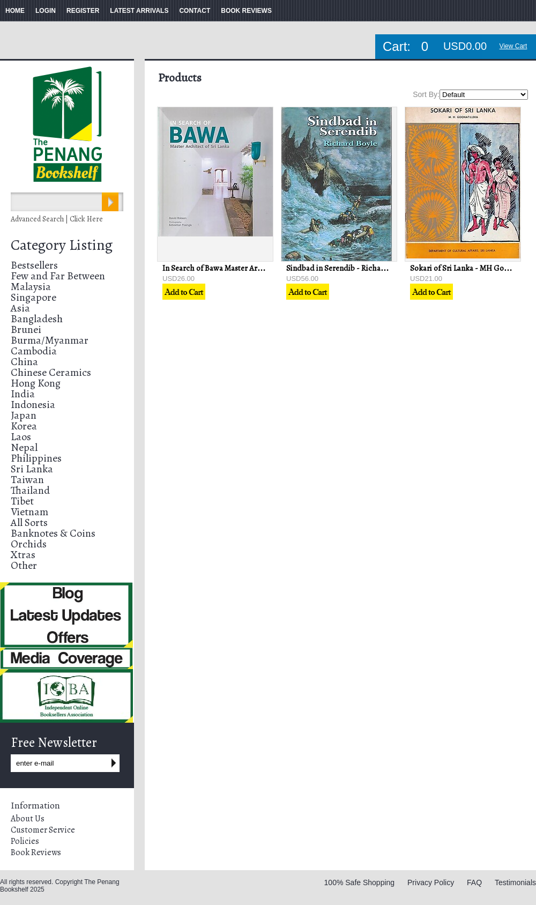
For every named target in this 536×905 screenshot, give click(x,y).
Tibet (22, 501)
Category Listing (62, 245)
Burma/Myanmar (49, 340)
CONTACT (194, 10)
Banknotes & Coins (53, 533)
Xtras (23, 554)
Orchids (29, 544)
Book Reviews (36, 852)
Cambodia (34, 351)
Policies (25, 841)
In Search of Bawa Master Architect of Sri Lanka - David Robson (269, 268)
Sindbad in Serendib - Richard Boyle (347, 268)
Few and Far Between (58, 276)
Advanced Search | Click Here (57, 219)
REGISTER (82, 10)
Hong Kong (36, 383)
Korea (24, 426)
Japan (23, 415)
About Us (27, 819)
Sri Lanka (32, 469)
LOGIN (45, 10)
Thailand (30, 490)
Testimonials (515, 882)
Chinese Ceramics (51, 372)
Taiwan (27, 479)
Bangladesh (37, 318)
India (23, 394)
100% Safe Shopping (359, 882)
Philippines (36, 458)
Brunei (26, 329)
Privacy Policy (430, 882)
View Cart (513, 46)
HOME (15, 10)
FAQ (474, 882)
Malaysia (31, 286)
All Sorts (29, 522)
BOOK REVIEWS (246, 10)
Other (24, 565)
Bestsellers (34, 265)
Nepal (24, 447)
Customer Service (43, 830)
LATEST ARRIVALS (139, 10)
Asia (20, 308)
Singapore (33, 297)
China (24, 361)
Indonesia (33, 404)
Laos (21, 436)
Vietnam (29, 512)
